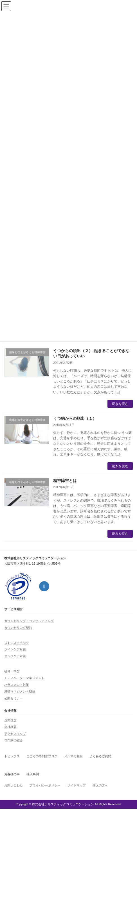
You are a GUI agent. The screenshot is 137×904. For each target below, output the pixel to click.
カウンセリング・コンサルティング (29, 621)
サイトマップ (76, 785)
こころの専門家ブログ (41, 756)
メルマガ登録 (73, 756)
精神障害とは (65, 480)
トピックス (12, 756)
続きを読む (120, 404)
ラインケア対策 (15, 649)
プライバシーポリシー (45, 785)
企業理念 (10, 720)
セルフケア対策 (15, 656)
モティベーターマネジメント (24, 678)
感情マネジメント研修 (19, 691)
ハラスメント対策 (16, 684)
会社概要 (10, 727)
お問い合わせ (13, 785)
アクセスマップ (15, 733)
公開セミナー (13, 698)
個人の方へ (100, 785)
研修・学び (12, 671)
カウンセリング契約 (18, 627)
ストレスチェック (16, 642)
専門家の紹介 (13, 740)
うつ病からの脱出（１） (74, 418)
